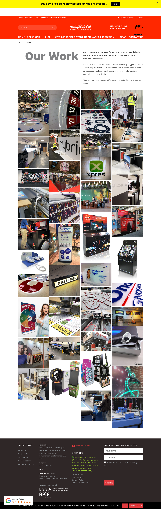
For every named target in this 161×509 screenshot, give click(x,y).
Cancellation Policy (80, 475)
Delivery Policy (78, 472)
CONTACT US (136, 29)
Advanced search (26, 457)
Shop (47, 29)
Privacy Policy (78, 470)
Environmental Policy (82, 463)
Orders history (24, 453)
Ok (125, 505)
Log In (140, 10)
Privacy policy (136, 505)
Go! (116, 4)
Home (21, 29)
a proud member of (48, 477)
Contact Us (23, 446)
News (123, 29)
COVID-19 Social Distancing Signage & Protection (84, 29)
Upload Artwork (126, 10)
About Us (22, 443)
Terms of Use (77, 467)
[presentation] (124, 466)
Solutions (33, 29)
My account (23, 450)
